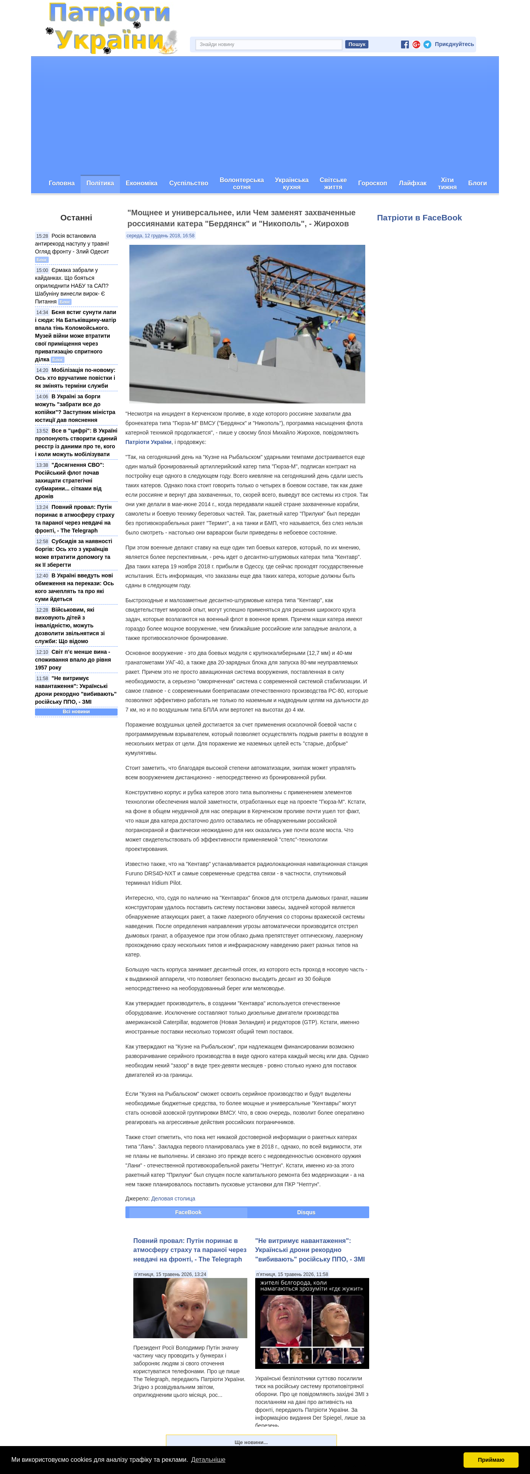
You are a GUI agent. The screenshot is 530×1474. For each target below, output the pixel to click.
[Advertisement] (265, 116)
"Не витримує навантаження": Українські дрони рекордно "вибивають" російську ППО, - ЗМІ (310, 1250)
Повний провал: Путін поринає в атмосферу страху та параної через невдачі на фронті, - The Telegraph (190, 1250)
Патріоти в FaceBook (419, 217)
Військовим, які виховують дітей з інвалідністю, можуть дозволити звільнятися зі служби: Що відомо (70, 625)
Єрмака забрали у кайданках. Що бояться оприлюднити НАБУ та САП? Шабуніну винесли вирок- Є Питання (72, 286)
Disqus (306, 1212)
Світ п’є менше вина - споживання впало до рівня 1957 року (73, 660)
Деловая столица (173, 1198)
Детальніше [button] (208, 1459)
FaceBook (188, 1212)
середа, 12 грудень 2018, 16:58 (161, 236)
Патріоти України (148, 442)
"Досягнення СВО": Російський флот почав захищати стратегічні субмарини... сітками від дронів (69, 480)
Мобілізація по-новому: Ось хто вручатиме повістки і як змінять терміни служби (75, 378)
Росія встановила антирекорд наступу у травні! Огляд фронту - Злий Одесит (72, 244)
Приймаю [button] (491, 1460)
